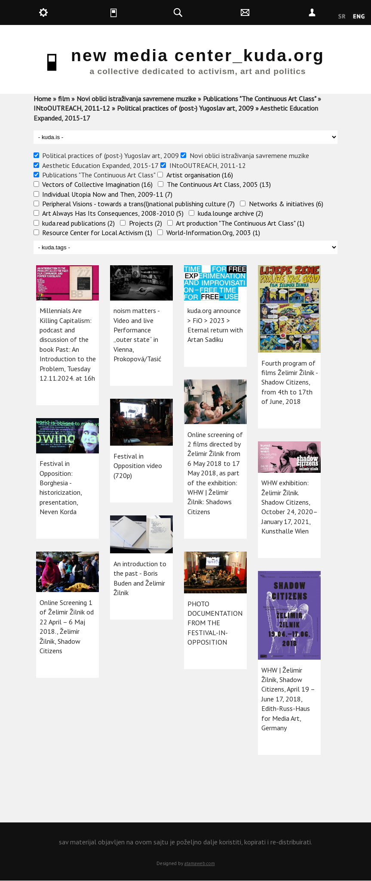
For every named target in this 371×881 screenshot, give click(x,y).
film (64, 98)
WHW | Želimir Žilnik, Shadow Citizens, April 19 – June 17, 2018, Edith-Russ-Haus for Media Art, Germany (288, 699)
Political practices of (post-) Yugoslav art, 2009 (185, 108)
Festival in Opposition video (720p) (137, 466)
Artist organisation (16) (199, 175)
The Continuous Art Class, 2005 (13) (219, 184)
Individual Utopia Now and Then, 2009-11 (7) (107, 194)
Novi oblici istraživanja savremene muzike (136, 98)
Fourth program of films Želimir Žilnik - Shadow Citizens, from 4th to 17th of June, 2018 (289, 382)
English (358, 17)
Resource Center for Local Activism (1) (97, 232)
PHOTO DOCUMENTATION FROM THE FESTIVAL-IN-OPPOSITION (214, 623)
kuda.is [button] (134, 12)
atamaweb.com (199, 863)
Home (42, 98)
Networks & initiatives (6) (286, 203)
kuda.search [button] (201, 12)
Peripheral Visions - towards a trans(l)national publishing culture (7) (138, 203)
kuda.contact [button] (268, 12)
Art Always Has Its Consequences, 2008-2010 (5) (113, 213)
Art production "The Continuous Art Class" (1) (240, 223)
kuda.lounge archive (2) (230, 213)
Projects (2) (145, 223)
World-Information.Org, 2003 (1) (213, 232)
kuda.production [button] (67, 12)
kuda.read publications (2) (78, 223)
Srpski (342, 17)
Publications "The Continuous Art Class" (259, 98)
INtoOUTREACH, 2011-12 (72, 108)
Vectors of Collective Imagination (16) (97, 184)
